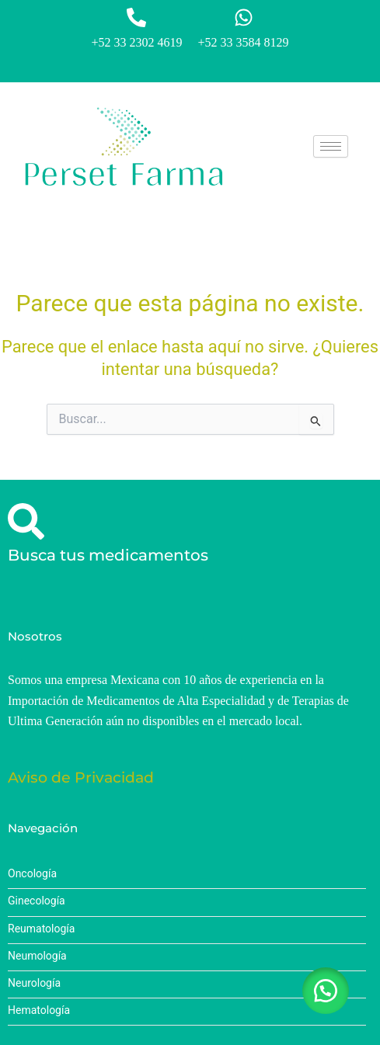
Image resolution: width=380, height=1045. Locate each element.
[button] (325, 990)
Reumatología (41, 929)
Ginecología (36, 901)
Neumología (37, 956)
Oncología (32, 874)
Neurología (34, 983)
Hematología (39, 1010)
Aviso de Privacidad (81, 777)
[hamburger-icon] (330, 146)
